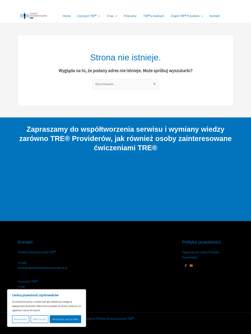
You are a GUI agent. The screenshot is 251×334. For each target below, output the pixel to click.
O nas (104, 16)
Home (65, 16)
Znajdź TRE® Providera (170, 16)
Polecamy (119, 16)
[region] (46, 308)
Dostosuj (20, 319)
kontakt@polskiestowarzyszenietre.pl (43, 268)
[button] (94, 16)
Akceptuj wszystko (65, 319)
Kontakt (195, 16)
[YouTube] (223, 6)
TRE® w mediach (140, 16)
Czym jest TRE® (84, 16)
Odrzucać (39, 319)
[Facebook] (198, 6)
